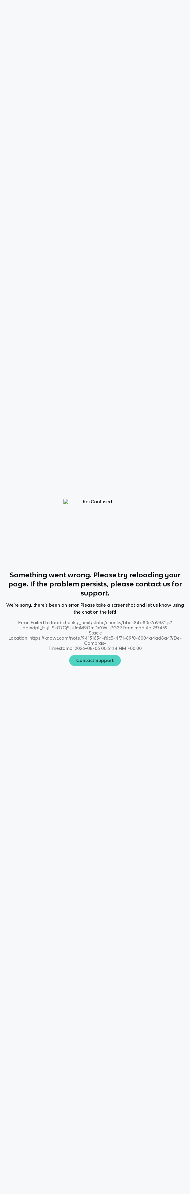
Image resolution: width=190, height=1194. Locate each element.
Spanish (57, 9)
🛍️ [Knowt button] (16, 33)
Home (11, 9)
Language (33, 9)
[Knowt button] (141, 9)
